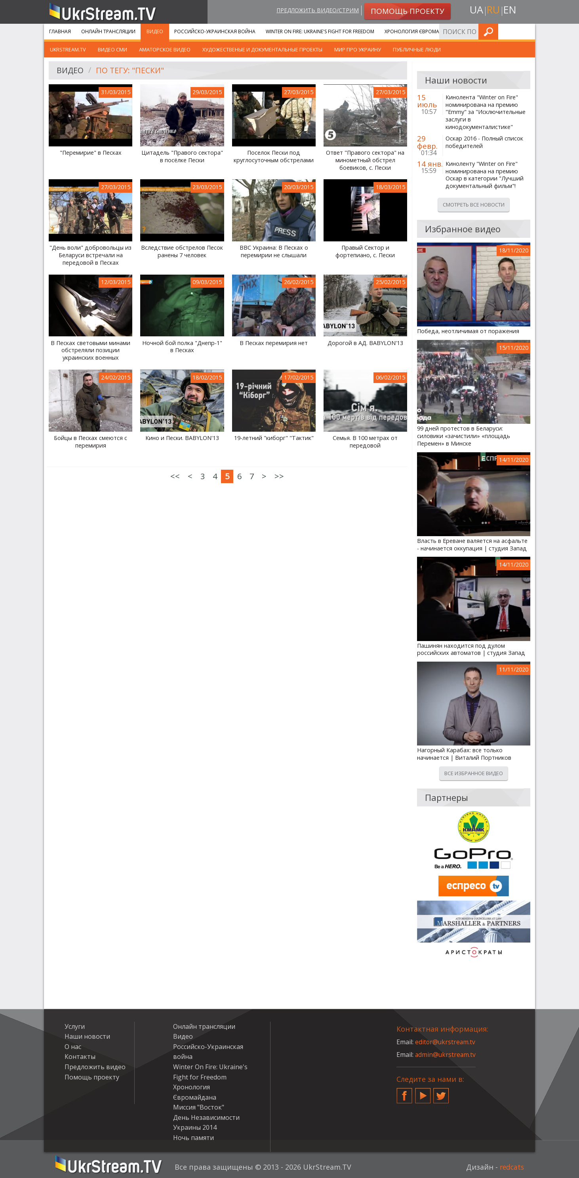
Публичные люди (417, 49)
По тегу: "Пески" (131, 70)
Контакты (80, 1056)
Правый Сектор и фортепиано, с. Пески (365, 251)
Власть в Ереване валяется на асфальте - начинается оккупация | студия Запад (472, 544)
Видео (155, 31)
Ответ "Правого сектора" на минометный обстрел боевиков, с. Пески (365, 160)
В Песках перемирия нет (274, 343)
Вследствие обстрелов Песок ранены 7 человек (182, 251)
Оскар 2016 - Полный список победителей (484, 142)
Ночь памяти (193, 1137)
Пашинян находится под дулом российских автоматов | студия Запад (471, 649)
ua (475, 10)
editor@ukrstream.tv (445, 1042)
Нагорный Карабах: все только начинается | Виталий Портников (464, 754)
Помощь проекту (92, 1077)
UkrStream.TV (68, 49)
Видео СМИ (112, 49)
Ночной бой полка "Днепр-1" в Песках (182, 347)
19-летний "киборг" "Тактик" (274, 438)
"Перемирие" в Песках (91, 152)
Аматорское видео (164, 49)
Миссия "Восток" (198, 1107)
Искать (526, 31)
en (511, 10)
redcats (511, 1167)
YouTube (423, 1092)
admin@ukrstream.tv (446, 1054)
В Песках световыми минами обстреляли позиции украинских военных (90, 350)
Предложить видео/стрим (315, 10)
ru (493, 10)
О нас (73, 1046)
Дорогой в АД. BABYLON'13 (365, 343)
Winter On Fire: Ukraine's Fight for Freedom (320, 31)
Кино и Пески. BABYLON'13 (182, 438)
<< (175, 476)
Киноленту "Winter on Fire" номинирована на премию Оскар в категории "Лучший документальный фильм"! (485, 175)
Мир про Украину (357, 49)
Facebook (404, 1092)
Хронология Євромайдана (420, 31)
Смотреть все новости (474, 204)
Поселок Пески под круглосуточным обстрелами (274, 156)
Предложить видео (95, 1066)
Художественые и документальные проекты (262, 49)
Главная (60, 31)
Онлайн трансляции (108, 31)
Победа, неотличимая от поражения (468, 331)
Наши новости (87, 1036)
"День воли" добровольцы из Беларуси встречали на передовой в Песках (90, 255)
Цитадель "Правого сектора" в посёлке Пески (182, 156)
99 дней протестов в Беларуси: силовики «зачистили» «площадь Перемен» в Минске (463, 436)
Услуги (475, 31)
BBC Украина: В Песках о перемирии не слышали (274, 251)
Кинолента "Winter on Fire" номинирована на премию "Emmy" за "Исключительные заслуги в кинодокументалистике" (486, 112)
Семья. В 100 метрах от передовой (365, 441)
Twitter (441, 1092)
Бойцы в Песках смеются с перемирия (90, 441)
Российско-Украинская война (214, 31)
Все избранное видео (473, 773)
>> (279, 476)
